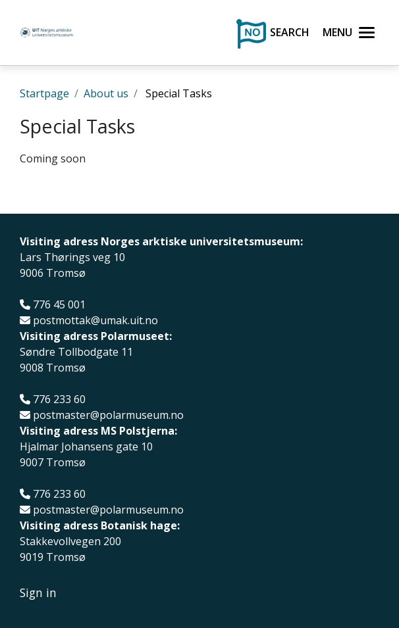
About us (106, 93)
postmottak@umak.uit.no (95, 320)
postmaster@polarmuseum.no (108, 415)
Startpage (44, 93)
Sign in (38, 592)
